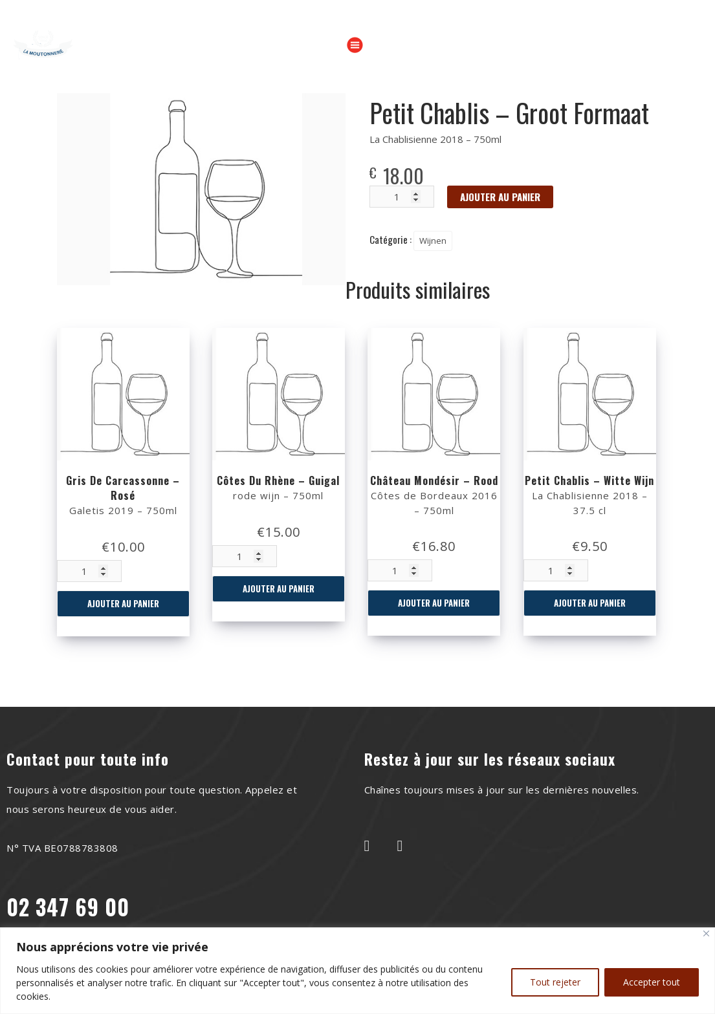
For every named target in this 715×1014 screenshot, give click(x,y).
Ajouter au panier (123, 603)
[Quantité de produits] (89, 571)
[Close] (706, 933)
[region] (357, 970)
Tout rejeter (555, 982)
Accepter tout (651, 982)
